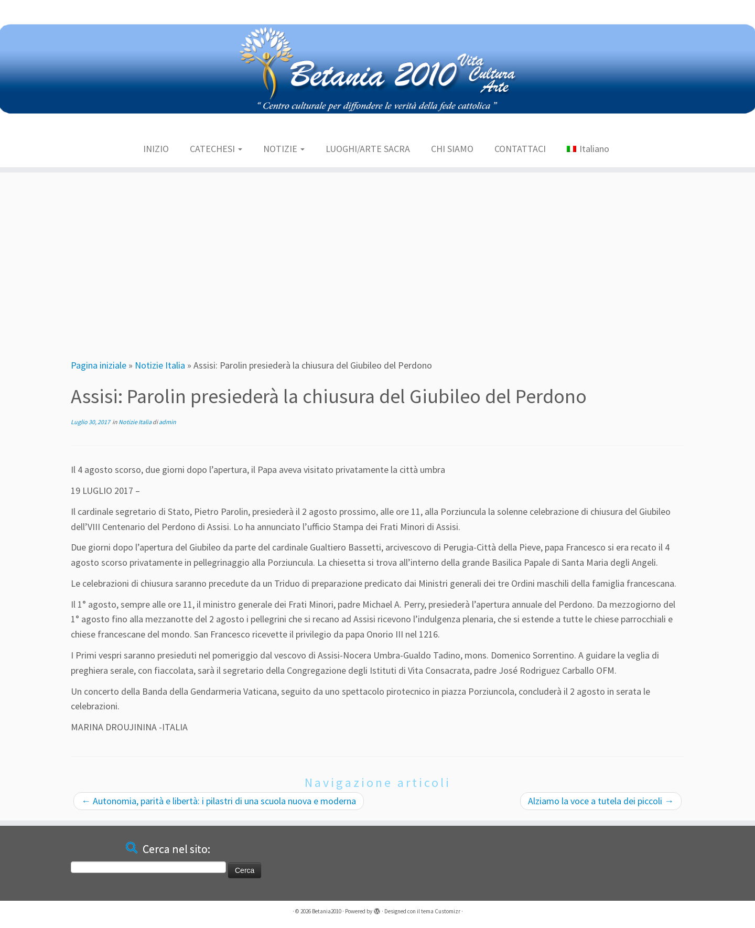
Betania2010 (326, 911)
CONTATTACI (520, 149)
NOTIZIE (284, 149)
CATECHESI (216, 149)
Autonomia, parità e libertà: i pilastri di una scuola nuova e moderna (218, 801)
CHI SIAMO (452, 149)
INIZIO (156, 149)
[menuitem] (587, 149)
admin (167, 422)
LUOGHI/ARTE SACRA (368, 149)
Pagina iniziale (98, 365)
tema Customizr (440, 911)
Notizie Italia (160, 365)
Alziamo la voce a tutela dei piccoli (601, 801)
